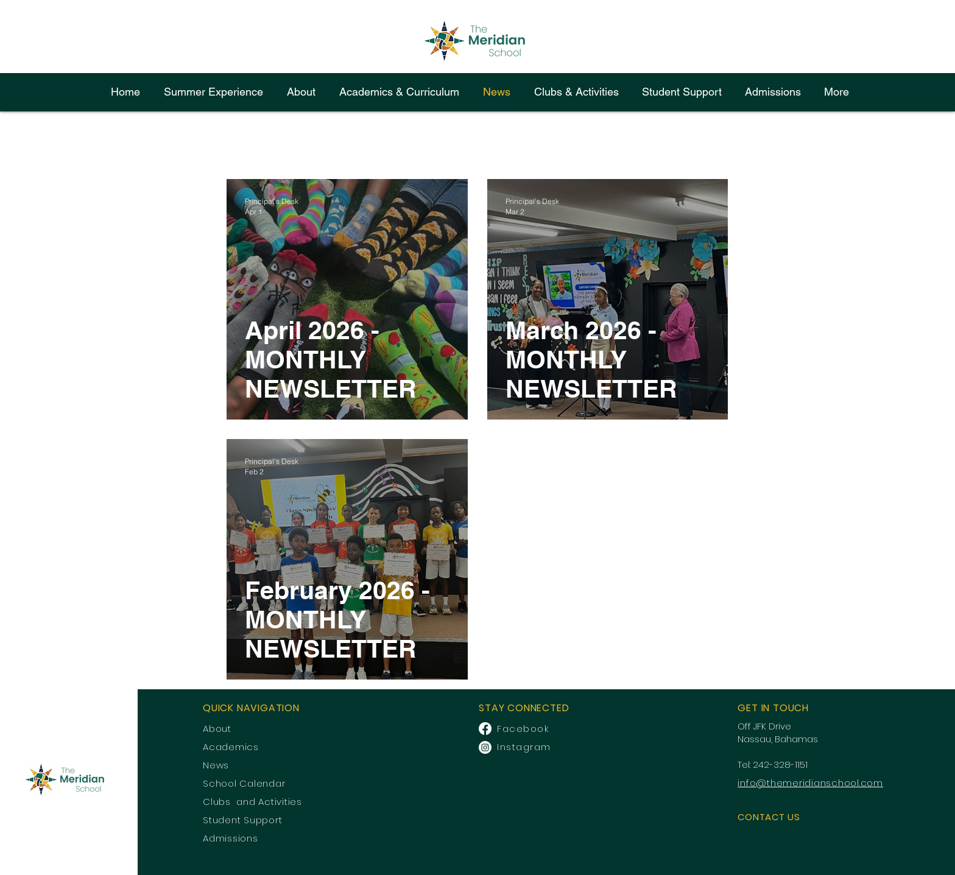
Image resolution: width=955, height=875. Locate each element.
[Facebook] (485, 728)
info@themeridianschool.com (810, 782)
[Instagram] (485, 747)
